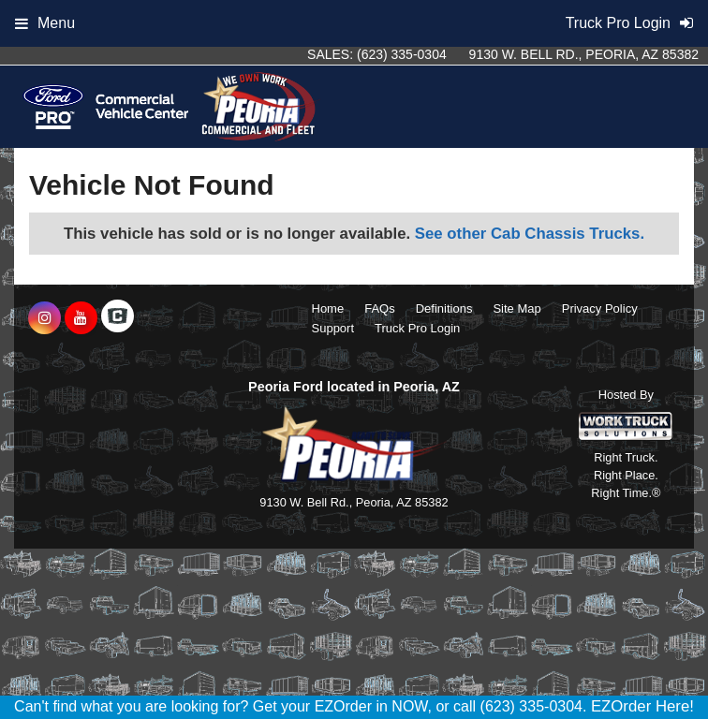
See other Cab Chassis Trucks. (529, 233)
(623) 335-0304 (402, 54)
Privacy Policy (600, 308)
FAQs (379, 308)
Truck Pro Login (417, 328)
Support (333, 328)
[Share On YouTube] (81, 318)
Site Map (516, 308)
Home (328, 308)
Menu (45, 23)
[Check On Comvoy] (117, 318)
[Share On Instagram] (44, 318)
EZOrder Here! (642, 706)
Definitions (444, 308)
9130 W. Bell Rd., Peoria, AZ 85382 (584, 54)
